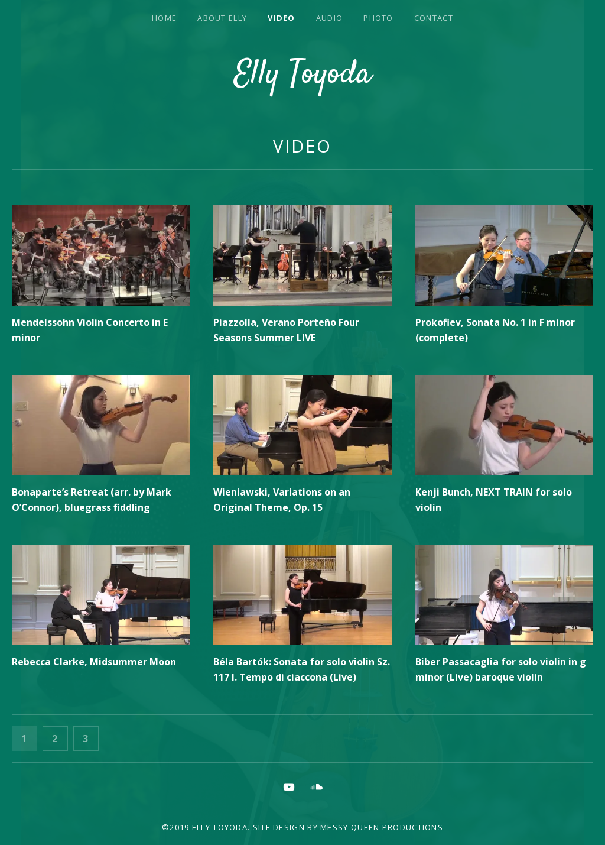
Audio (329, 17)
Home (164, 17)
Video (281, 17)
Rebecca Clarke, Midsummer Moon (94, 661)
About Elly (222, 17)
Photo (378, 17)
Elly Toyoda (303, 75)
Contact (433, 17)
